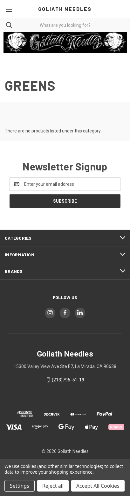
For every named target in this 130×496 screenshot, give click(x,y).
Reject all (53, 485)
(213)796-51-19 (68, 380)
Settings (19, 485)
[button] (65, 42)
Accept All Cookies (98, 485)
